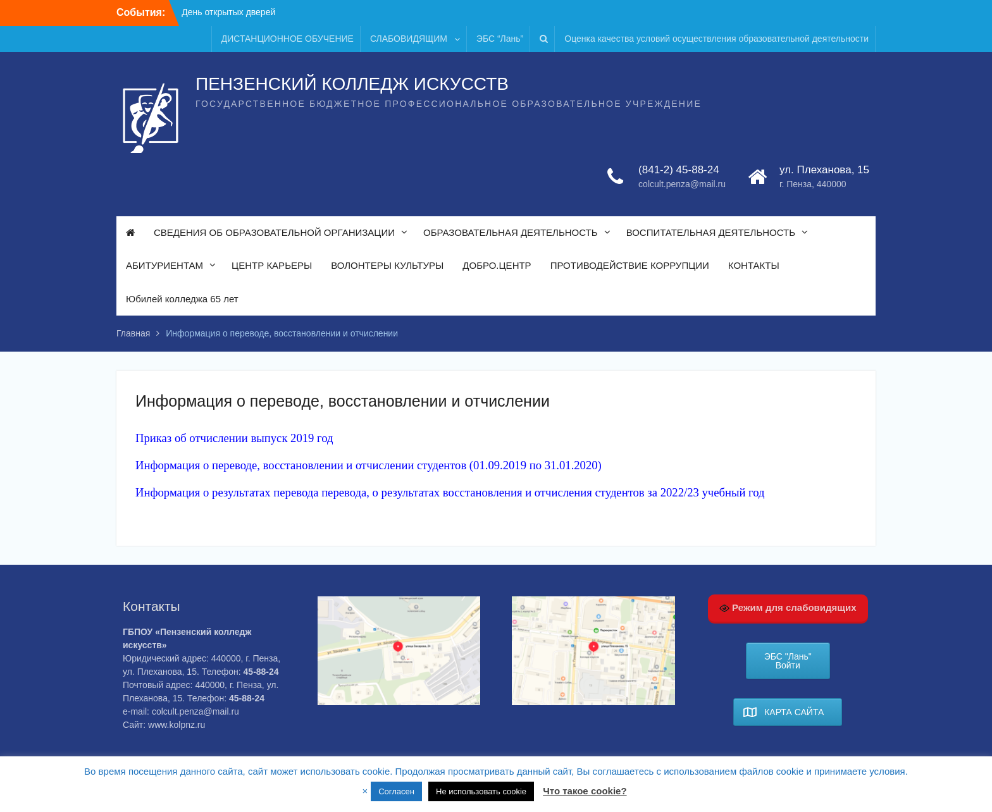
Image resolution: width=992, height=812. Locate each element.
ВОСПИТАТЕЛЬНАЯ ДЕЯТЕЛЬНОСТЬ (710, 232)
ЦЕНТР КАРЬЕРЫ (272, 265)
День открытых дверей (228, 12)
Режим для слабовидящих (788, 607)
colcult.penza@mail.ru (682, 184)
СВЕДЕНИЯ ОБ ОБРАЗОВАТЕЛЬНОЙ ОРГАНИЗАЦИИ (274, 232)
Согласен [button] (396, 791)
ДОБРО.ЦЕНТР (496, 265)
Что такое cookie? (584, 790)
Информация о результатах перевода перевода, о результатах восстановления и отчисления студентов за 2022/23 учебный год (450, 492)
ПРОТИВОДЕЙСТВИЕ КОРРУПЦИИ (629, 265)
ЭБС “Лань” (499, 39)
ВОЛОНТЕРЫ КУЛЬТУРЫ (387, 265)
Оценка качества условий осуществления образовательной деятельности (716, 39)
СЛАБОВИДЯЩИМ (408, 39)
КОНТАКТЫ (753, 265)
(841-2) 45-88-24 (678, 170)
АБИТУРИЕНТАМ (164, 265)
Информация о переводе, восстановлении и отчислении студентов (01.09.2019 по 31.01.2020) (368, 465)
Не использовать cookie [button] (481, 791)
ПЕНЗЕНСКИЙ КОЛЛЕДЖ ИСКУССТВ (352, 84)
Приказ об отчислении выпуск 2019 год (235, 438)
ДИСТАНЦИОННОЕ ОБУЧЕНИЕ (287, 39)
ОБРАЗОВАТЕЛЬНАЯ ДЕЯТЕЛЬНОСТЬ (510, 232)
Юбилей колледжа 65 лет (182, 298)
